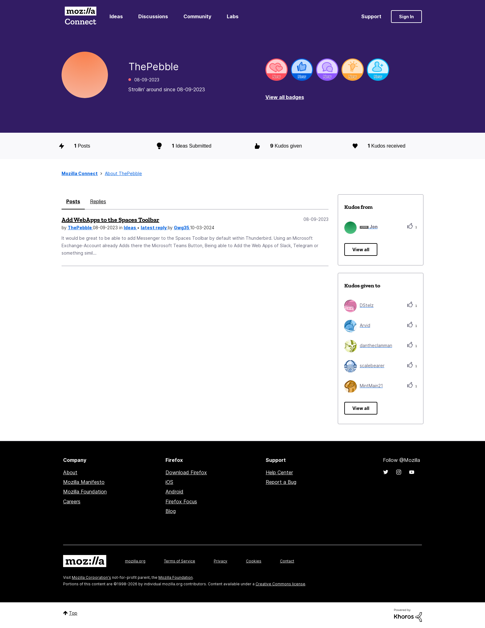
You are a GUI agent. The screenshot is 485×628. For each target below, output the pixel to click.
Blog (170, 511)
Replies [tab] (98, 201)
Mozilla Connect (80, 16)
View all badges (284, 97)
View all (360, 249)
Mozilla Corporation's (91, 577)
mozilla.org (135, 561)
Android (174, 491)
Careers (71, 501)
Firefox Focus (181, 501)
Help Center (279, 472)
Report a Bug (281, 482)
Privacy (220, 561)
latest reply (154, 227)
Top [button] (73, 613)
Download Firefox (186, 472)
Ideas (116, 16)
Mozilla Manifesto (84, 482)
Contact (287, 561)
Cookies (253, 561)
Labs (232, 16)
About (70, 472)
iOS (169, 482)
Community (197, 16)
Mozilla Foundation (85, 491)
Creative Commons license (280, 584)
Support (371, 16)
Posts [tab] (73, 201)
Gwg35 (182, 227)
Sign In (406, 16)
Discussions (153, 16)
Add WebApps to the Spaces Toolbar (110, 219)
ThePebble (80, 227)
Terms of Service (179, 561)
